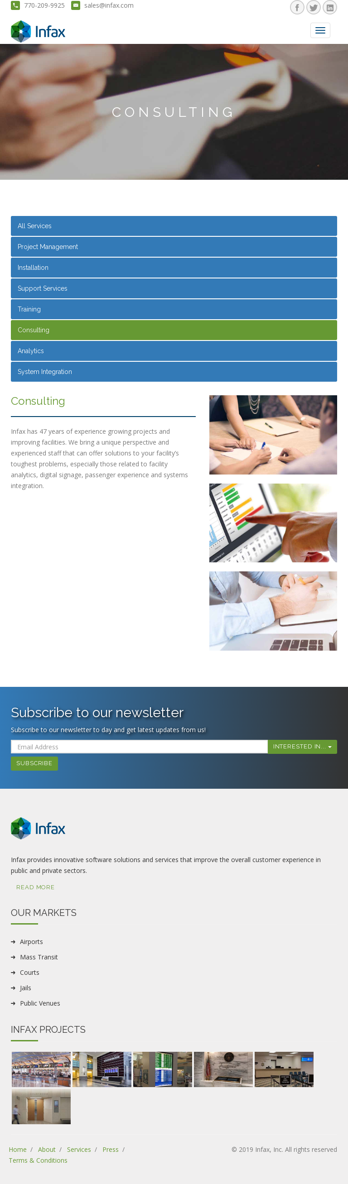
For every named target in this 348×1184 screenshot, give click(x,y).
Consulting (33, 330)
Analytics (31, 351)
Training (29, 309)
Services (79, 1149)
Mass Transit (39, 957)
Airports (31, 941)
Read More (35, 887)
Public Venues (40, 1003)
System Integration (45, 371)
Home (18, 1149)
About (47, 1149)
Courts (29, 972)
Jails (25, 987)
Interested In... (302, 746)
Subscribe (34, 763)
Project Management (48, 246)
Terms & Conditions (38, 1160)
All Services (35, 226)
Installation (33, 267)
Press (110, 1149)
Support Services (43, 288)
